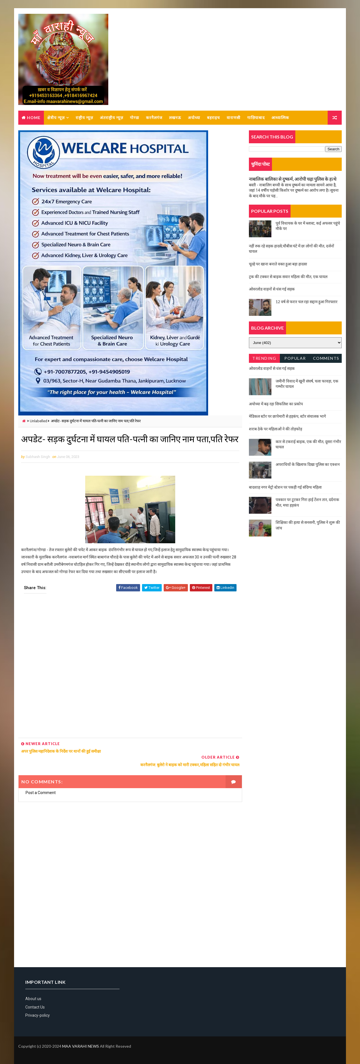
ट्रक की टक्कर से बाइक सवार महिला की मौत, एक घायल (288, 276)
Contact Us (35, 1006)
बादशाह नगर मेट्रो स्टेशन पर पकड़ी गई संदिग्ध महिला (285, 487)
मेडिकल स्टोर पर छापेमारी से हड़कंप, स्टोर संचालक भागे (287, 416)
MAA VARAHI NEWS (80, 1045)
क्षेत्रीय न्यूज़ (56, 117)
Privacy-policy (37, 1014)
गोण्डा (134, 117)
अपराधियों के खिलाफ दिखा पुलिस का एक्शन (308, 464)
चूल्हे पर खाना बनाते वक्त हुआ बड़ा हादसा (278, 264)
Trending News (264, 359)
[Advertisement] (128, 680)
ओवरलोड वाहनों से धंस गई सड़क (272, 289)
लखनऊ (175, 117)
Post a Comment (41, 792)
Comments (326, 358)
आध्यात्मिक (280, 117)
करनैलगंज (154, 117)
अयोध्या (194, 117)
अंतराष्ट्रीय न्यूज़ (111, 117)
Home (33, 117)
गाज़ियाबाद (256, 117)
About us (33, 998)
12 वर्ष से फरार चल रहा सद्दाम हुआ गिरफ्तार (307, 301)
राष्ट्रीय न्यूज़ (84, 117)
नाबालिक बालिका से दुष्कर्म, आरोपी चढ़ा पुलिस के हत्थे (292, 179)
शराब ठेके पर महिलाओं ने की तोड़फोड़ (275, 429)
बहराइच (213, 117)
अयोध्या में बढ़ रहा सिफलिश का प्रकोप (276, 404)
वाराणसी (233, 117)
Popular (295, 358)
